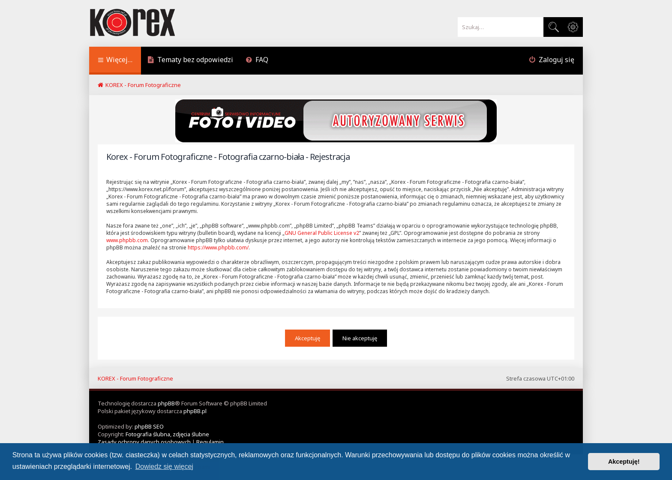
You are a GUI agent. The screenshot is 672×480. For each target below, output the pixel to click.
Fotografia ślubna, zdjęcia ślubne (167, 434)
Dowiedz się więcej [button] (164, 466)
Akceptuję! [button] (624, 461)
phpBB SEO (149, 426)
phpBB (166, 403)
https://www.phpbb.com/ (218, 247)
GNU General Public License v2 (322, 233)
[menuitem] (190, 61)
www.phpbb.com (127, 240)
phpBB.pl (195, 411)
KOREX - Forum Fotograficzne (135, 378)
